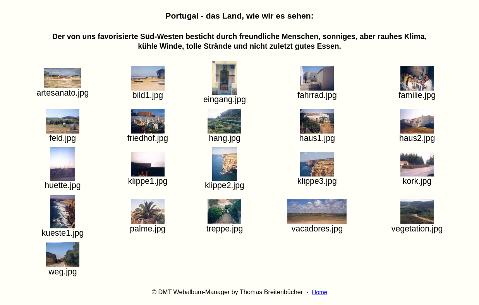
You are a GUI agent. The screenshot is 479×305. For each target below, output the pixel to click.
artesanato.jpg (62, 89)
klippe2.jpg (224, 181)
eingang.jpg (224, 95)
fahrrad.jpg (317, 91)
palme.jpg (147, 225)
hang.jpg (224, 134)
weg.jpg (62, 268)
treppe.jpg (224, 225)
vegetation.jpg (417, 225)
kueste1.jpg (62, 229)
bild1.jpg (148, 91)
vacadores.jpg (317, 225)
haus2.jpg (417, 134)
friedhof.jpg (147, 134)
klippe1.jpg (148, 177)
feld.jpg (62, 134)
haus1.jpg (317, 134)
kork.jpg (417, 177)
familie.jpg (417, 91)
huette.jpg (63, 181)
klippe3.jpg (317, 177)
